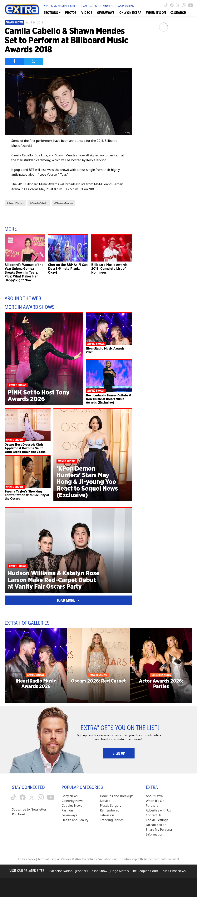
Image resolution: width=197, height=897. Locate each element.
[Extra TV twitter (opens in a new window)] (178, 5)
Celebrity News (72, 801)
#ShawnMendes (63, 203)
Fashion (67, 810)
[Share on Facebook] (14, 61)
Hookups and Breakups (117, 796)
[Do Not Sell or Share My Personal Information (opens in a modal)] (160, 829)
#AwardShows (15, 203)
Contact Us (153, 815)
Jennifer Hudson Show (91, 871)
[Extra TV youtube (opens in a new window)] (190, 5)
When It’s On (155, 801)
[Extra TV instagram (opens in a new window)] (183, 5)
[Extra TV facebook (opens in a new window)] (172, 5)
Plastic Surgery (110, 805)
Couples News (72, 805)
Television (107, 815)
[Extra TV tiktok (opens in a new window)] (166, 5)
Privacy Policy (26, 859)
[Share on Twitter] (33, 61)
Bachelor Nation (60, 871)
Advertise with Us (158, 810)
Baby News (69, 796)
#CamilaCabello (39, 203)
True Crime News (173, 871)
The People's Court (144, 871)
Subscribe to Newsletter (29, 809)
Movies (105, 801)
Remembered (110, 810)
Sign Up (118, 753)
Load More (68, 600)
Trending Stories (112, 820)
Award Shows (14, 22)
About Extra (154, 796)
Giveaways (69, 815)
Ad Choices (64, 859)
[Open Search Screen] (178, 12)
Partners (152, 805)
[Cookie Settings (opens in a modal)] (157, 820)
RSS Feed (18, 814)
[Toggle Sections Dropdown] (52, 12)
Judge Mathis (119, 871)
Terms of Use (46, 859)
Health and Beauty (75, 820)
